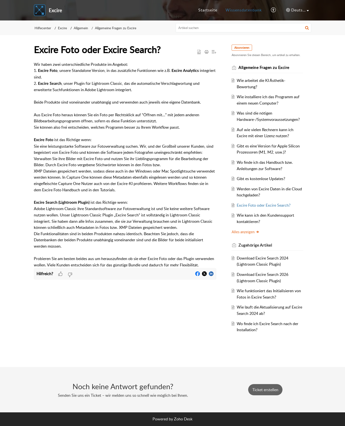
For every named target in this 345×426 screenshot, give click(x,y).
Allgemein (81, 28)
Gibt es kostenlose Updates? (261, 178)
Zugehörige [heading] (255, 245)
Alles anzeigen (246, 231)
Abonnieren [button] (242, 48)
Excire (62, 28)
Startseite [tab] (207, 10)
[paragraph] (125, 164)
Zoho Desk (183, 419)
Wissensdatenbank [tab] (244, 10)
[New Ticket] (265, 389)
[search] (243, 27)
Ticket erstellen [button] (265, 389)
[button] (273, 10)
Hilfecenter (43, 28)
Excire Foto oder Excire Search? (264, 205)
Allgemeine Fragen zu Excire (115, 28)
